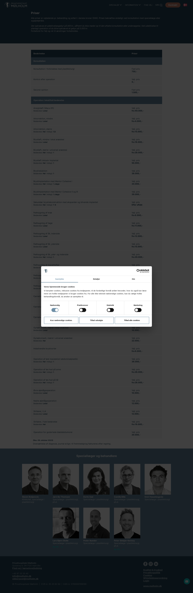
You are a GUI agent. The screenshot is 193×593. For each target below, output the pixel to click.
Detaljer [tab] (96, 279)
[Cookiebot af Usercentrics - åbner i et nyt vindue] (138, 271)
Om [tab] (133, 279)
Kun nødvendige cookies (61, 320)
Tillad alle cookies (132, 320)
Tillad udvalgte (96, 320)
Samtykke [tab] (59, 279)
